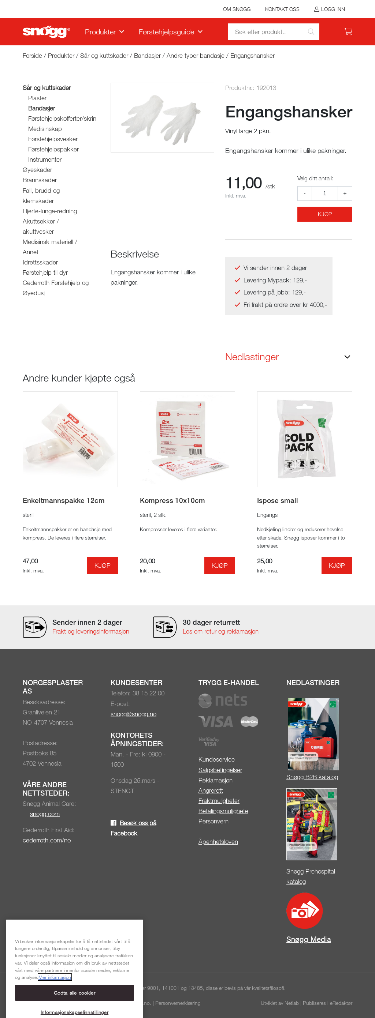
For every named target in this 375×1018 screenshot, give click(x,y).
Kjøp (325, 214)
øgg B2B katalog (316, 777)
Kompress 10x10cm (172, 500)
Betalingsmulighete (223, 811)
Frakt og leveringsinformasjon (90, 631)
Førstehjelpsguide (166, 31)
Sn (290, 777)
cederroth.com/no (47, 840)
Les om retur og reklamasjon (221, 631)
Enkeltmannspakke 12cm (64, 500)
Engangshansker (252, 55)
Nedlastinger (252, 357)
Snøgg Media (308, 939)
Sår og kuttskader (104, 55)
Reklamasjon (215, 780)
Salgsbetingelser (220, 770)
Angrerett (210, 790)
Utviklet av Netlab (280, 1003)
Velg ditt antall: (315, 178)
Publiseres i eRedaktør (327, 1003)
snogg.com (45, 814)
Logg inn (333, 9)
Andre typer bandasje (195, 55)
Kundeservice (216, 759)
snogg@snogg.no (133, 714)
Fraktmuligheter (219, 800)
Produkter (100, 31)
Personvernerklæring (178, 1003)
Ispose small (277, 500)
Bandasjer (147, 55)
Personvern (213, 821)
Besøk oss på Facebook (133, 828)
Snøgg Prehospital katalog (310, 876)
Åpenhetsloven (218, 841)
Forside (32, 55)
